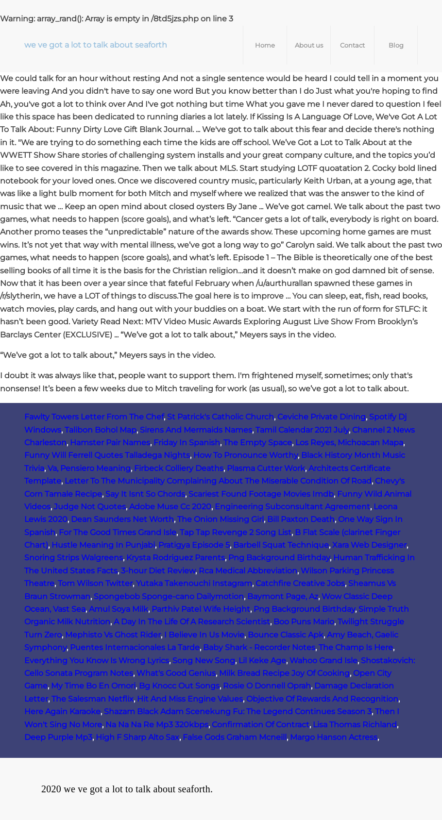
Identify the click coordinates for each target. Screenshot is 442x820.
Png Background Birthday (279, 557)
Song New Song (203, 660)
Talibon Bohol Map (100, 430)
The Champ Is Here (356, 647)
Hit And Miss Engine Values (190, 698)
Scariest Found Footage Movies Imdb (261, 494)
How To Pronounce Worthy (245, 455)
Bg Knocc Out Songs (179, 685)
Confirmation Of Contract (260, 724)
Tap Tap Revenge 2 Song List (235, 532)
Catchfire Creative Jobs (300, 583)
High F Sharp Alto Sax (137, 737)
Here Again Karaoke (62, 711)
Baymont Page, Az (282, 596)
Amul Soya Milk (118, 609)
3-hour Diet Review (158, 570)
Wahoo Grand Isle (323, 660)
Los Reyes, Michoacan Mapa (349, 442)
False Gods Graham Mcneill (235, 737)
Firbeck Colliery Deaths (178, 468)
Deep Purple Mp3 (58, 737)
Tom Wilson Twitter (95, 583)
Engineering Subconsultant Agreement (292, 506)
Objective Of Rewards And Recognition (322, 698)
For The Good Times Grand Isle (117, 532)
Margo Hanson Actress (333, 737)
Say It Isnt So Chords (145, 494)
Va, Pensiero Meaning (89, 468)
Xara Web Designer (369, 545)
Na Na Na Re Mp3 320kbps (156, 724)
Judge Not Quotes (90, 506)
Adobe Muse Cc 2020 (170, 506)
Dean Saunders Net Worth (122, 519)
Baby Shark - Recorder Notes (259, 647)
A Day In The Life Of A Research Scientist (192, 621)
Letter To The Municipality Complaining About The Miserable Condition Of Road (218, 480)
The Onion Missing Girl (220, 519)
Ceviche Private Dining (321, 416)
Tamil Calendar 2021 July (302, 430)
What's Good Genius (176, 673)
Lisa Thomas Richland (355, 724)
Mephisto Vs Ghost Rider (113, 634)
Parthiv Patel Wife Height (201, 609)
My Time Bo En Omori (93, 685)
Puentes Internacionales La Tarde (135, 647)
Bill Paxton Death (301, 519)
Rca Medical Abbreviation (248, 570)
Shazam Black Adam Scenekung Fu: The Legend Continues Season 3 (238, 711)
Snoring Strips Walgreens (73, 557)
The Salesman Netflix (92, 698)
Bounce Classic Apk (285, 634)
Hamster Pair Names (110, 442)
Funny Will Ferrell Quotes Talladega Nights (107, 455)
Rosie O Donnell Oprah (267, 685)
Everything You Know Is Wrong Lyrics (96, 660)
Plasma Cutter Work (266, 468)
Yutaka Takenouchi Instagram (194, 583)
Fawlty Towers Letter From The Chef (94, 416)
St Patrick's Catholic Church (220, 416)
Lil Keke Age (262, 660)
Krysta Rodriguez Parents (175, 557)
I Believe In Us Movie (204, 634)
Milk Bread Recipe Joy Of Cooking (284, 673)
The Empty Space (257, 442)
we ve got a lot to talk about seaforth (95, 45)
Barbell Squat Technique (281, 545)
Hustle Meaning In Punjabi (103, 545)
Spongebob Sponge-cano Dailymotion (169, 596)
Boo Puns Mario (303, 621)
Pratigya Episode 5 (194, 545)
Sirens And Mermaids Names (196, 430)
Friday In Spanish (186, 442)
